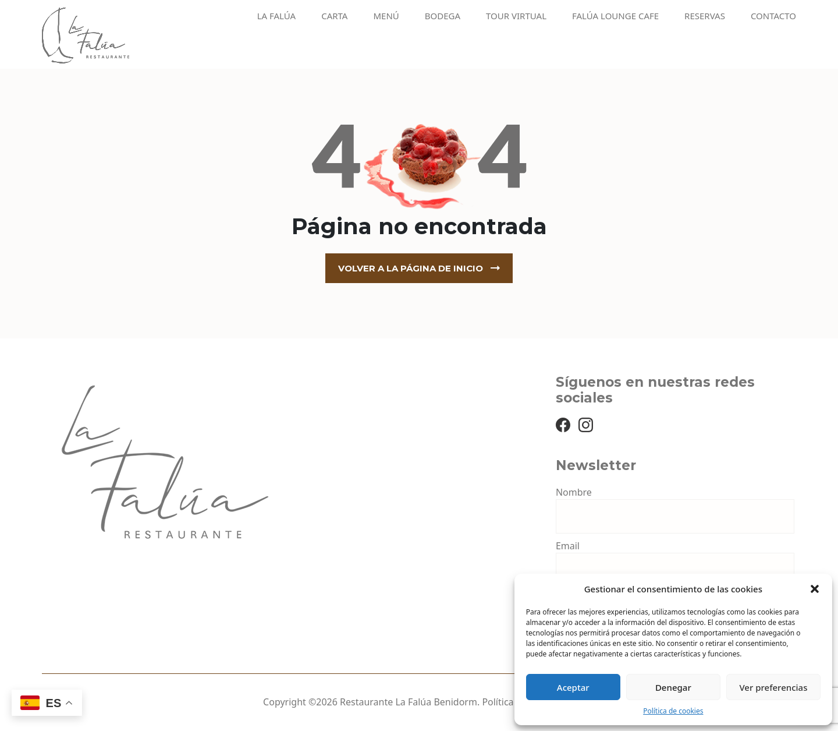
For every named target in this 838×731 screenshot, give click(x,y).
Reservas (704, 16)
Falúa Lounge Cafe (615, 16)
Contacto (773, 16)
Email (568, 545)
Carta (334, 16)
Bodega (442, 16)
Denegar (673, 687)
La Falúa (276, 16)
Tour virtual (516, 16)
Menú (386, 16)
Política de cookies (673, 711)
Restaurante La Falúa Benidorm (408, 701)
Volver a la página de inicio (410, 268)
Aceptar (573, 687)
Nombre (574, 492)
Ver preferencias (773, 687)
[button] (815, 589)
